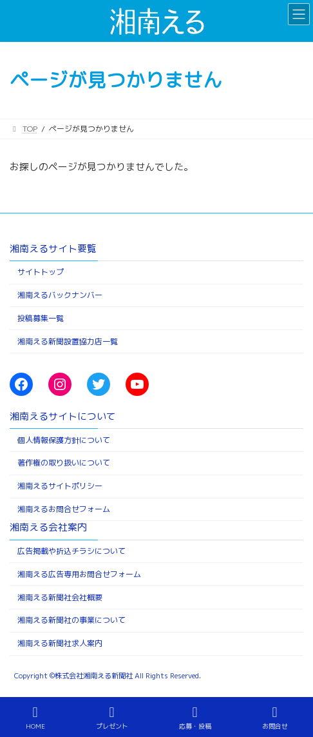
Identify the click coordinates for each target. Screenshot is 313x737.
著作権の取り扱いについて (63, 463)
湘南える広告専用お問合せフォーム (79, 574)
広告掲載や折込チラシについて (71, 550)
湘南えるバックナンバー (59, 295)
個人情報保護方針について (63, 440)
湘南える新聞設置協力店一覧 (67, 341)
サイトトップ (40, 272)
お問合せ (275, 718)
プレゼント (112, 718)
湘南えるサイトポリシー (59, 486)
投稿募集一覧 (40, 318)
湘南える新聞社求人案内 (59, 643)
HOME (35, 718)
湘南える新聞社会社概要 (59, 597)
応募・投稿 (195, 718)
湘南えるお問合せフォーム (63, 509)
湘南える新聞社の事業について (71, 620)
